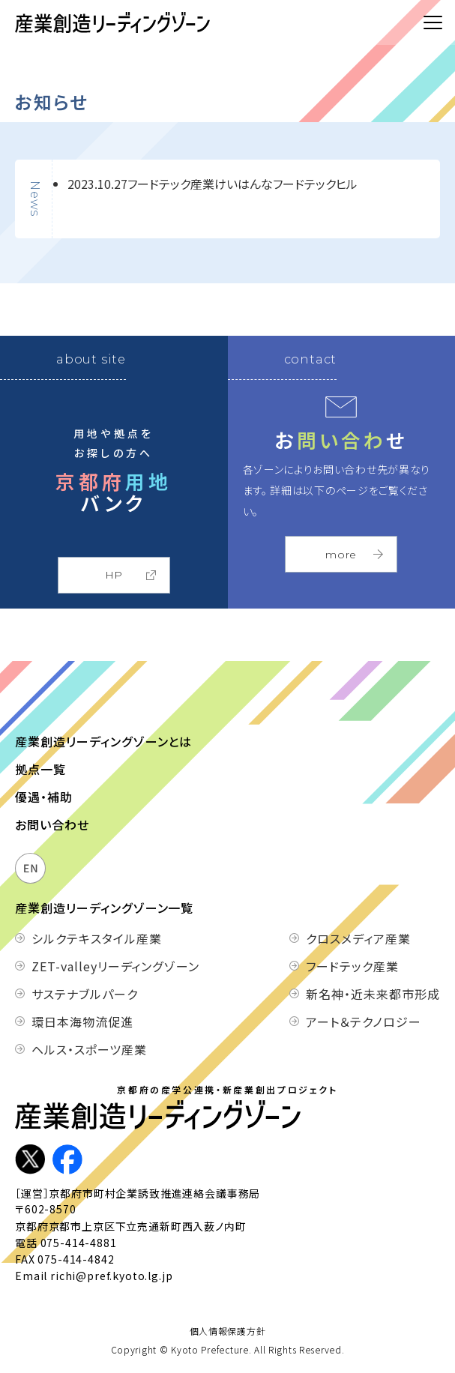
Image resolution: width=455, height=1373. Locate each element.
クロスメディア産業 (358, 938)
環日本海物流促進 (82, 1021)
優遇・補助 (44, 797)
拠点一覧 (40, 769)
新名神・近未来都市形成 (373, 994)
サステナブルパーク (84, 994)
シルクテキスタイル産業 (96, 938)
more (341, 554)
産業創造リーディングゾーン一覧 (104, 908)
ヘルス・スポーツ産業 (89, 1049)
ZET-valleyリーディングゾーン (100, 966)
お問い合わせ (52, 824)
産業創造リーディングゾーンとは (103, 741)
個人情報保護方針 (228, 1330)
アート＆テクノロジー (363, 1021)
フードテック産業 (352, 966)
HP (114, 575)
